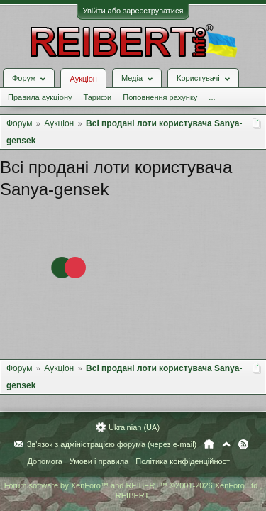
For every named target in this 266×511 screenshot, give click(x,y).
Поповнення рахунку (160, 97)
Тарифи (97, 97)
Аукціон (83, 79)
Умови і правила (99, 461)
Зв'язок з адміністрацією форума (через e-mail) (112, 444)
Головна (209, 444)
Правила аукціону (40, 97)
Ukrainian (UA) (134, 427)
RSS (243, 444)
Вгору (226, 444)
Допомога (44, 461)
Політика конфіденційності (183, 461)
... (212, 97)
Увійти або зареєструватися (133, 10)
